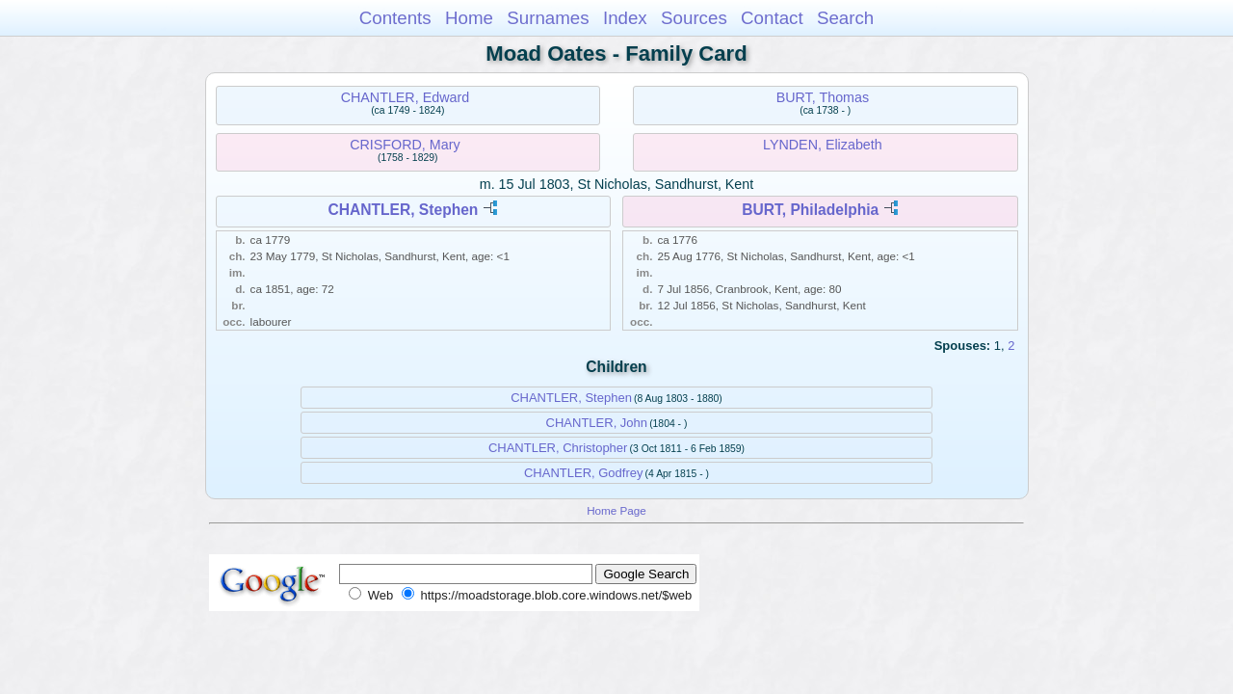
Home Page (616, 510)
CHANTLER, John (596, 422)
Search (845, 18)
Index (625, 18)
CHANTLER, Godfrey (583, 473)
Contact (772, 18)
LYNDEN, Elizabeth (822, 144)
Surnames (548, 18)
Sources (694, 18)
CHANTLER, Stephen (403, 209)
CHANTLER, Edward (405, 97)
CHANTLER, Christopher (558, 447)
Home (469, 18)
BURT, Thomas (822, 97)
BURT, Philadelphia (810, 209)
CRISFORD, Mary (404, 144)
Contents (395, 18)
